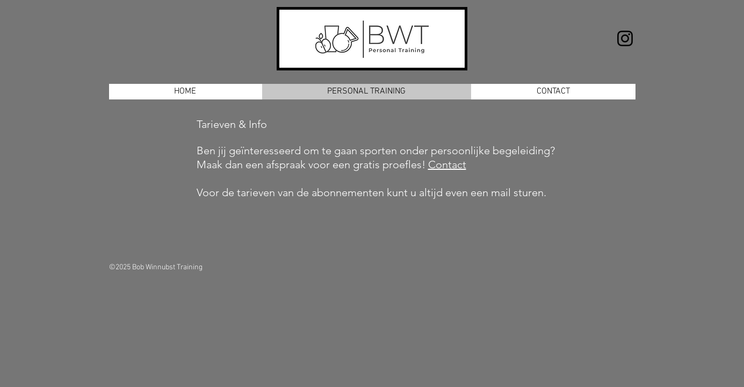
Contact (447, 164)
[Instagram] (625, 38)
